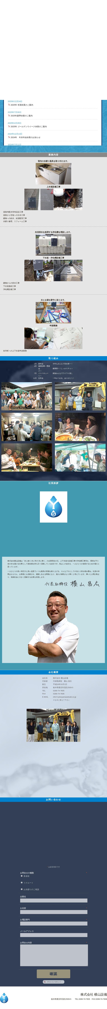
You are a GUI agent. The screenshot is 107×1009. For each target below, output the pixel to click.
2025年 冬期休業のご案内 (22, 105)
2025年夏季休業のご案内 (22, 116)
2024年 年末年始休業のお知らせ (25, 137)
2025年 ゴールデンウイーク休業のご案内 (29, 126)
